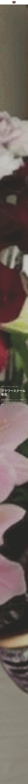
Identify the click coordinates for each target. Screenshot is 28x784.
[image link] (14, 2)
